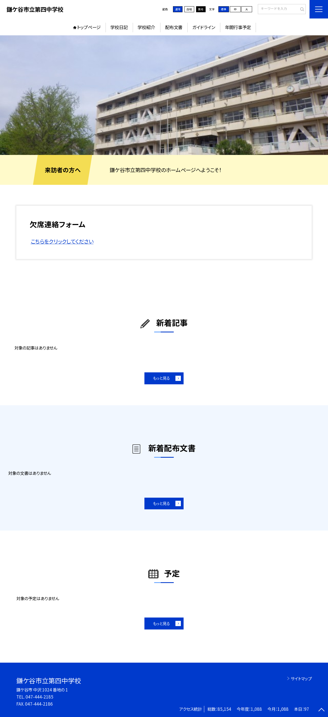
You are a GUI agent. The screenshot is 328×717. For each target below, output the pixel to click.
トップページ (89, 27)
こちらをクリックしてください (62, 241)
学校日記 (119, 27)
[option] (164, 95)
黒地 (200, 9)
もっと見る (161, 378)
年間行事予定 (238, 27)
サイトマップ (301, 678)
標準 (223, 9)
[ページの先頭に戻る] (321, 710)
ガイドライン (203, 27)
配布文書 (173, 27)
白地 (189, 9)
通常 (178, 9)
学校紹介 (146, 27)
